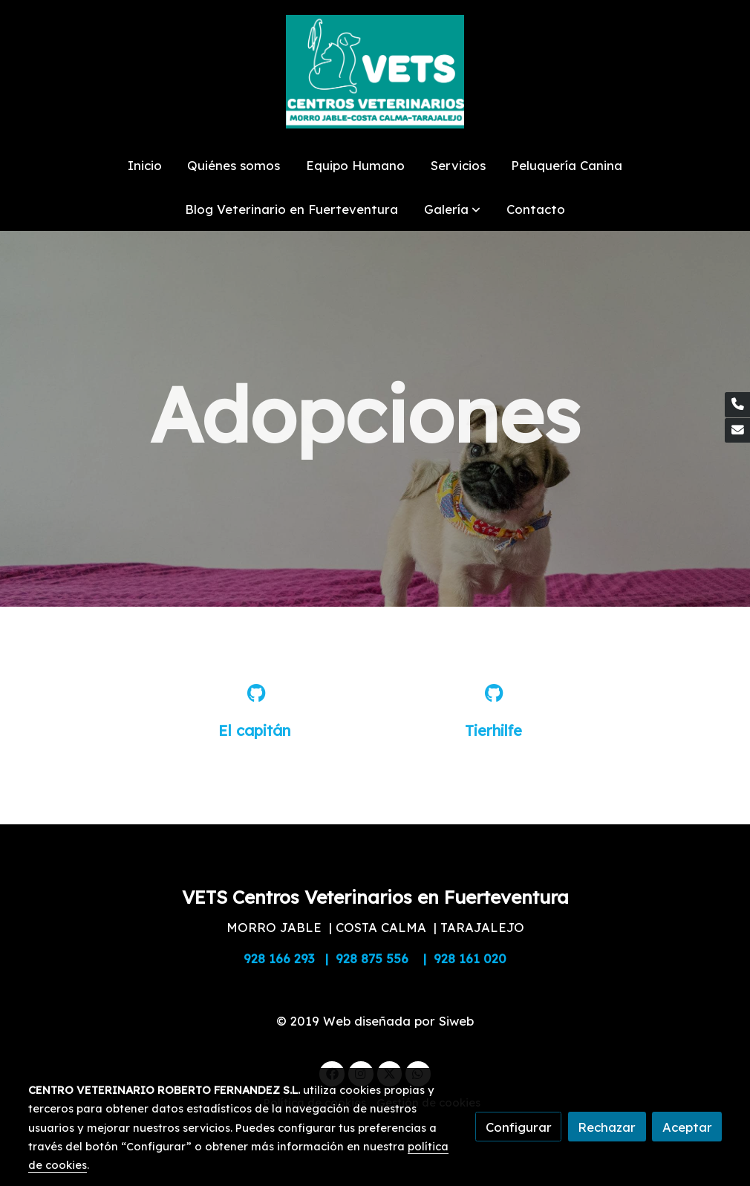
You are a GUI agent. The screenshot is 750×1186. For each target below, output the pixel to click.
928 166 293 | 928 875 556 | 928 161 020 (375, 958)
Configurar (519, 1127)
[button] (452, 209)
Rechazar (607, 1127)
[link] (375, 71)
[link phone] (737, 404)
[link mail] (737, 430)
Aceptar (687, 1127)
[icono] (256, 693)
